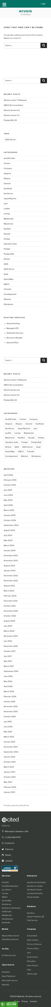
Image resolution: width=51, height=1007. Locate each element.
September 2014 (11, 752)
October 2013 (10, 762)
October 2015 (10, 716)
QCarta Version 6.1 (12, 110)
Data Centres (32, 940)
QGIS (6, 264)
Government (32, 957)
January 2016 (9, 701)
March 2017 (9, 666)
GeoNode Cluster (34, 890)
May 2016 (8, 681)
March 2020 (9, 631)
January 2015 (9, 742)
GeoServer (8, 193)
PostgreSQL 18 (10, 120)
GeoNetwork (7, 919)
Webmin (7, 299)
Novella (7, 234)
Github (6, 855)
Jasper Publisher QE (35, 917)
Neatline (7, 229)
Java (6, 204)
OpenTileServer (8, 976)
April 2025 (8, 505)
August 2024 (9, 530)
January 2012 (9, 792)
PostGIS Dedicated (10, 886)
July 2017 (8, 656)
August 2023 (9, 566)
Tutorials (7, 289)
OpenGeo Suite (10, 244)
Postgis (7, 249)
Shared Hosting (13, 323)
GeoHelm (6, 972)
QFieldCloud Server (10, 939)
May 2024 (8, 540)
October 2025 (10, 485)
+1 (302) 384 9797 (11, 837)
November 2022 (11, 581)
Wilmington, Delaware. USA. (15, 831)
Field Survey (32, 920)
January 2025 (9, 515)
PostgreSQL (9, 254)
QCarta (7, 259)
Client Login (32, 974)
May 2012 (8, 782)
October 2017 (10, 651)
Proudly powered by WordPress (16, 805)
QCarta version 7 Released (15, 100)
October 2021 (10, 606)
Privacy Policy (33, 948)
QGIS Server (10, 139)
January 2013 (9, 772)
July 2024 (8, 535)
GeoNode (8, 188)
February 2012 (10, 787)
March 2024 (9, 545)
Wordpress (8, 304)
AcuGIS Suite (9, 158)
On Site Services (9, 955)
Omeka (7, 239)
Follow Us (7, 849)
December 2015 (11, 706)
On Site (5, 949)
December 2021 (11, 601)
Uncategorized (10, 294)
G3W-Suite (6, 911)
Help (29, 970)
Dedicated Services (15, 333)
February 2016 (10, 696)
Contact (33, 1001)
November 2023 (11, 561)
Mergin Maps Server (10, 936)
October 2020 (10, 616)
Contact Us (8, 843)
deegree (7, 173)
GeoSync (31, 913)
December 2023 (11, 555)
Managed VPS (13, 328)
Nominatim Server (10, 980)
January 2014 (9, 757)
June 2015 (8, 727)
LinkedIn (7, 861)
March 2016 (9, 691)
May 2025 (8, 500)
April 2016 (8, 686)
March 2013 (9, 767)
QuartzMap (8, 279)
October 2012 (10, 777)
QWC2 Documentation (13, 105)
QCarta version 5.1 (12, 115)
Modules (5, 985)
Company (8, 168)
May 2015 (8, 732)
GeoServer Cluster (35, 886)
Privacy (25, 1001)
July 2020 (8, 626)
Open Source (32, 965)
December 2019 (11, 636)
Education (31, 961)
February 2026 (10, 480)
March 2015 (9, 737)
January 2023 (9, 570)
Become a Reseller (15, 338)
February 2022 (10, 596)
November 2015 (11, 711)
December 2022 (11, 576)
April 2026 (8, 475)
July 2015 (8, 722)
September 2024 (11, 525)
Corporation (32, 936)
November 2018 (11, 646)
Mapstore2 (8, 224)
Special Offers (13, 342)
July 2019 (8, 641)
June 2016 (8, 676)
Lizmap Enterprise (35, 893)
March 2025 (9, 510)
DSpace (7, 178)
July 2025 (8, 490)
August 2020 (9, 621)
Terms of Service (34, 944)
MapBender (7, 915)
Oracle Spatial (33, 897)
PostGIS (5, 882)
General (7, 183)
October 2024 (10, 520)
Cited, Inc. (6, 826)
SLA (29, 953)
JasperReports (10, 198)
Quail (6, 274)
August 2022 (9, 586)
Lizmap (7, 214)
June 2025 (8, 495)
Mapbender (9, 219)
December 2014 (11, 747)
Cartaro (7, 163)
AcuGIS (25, 11)
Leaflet (7, 209)
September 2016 (11, 671)
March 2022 (9, 591)
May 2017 (8, 661)
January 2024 (9, 550)
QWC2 (6, 284)
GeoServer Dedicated (11, 908)
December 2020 (11, 611)
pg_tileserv (7, 890)
